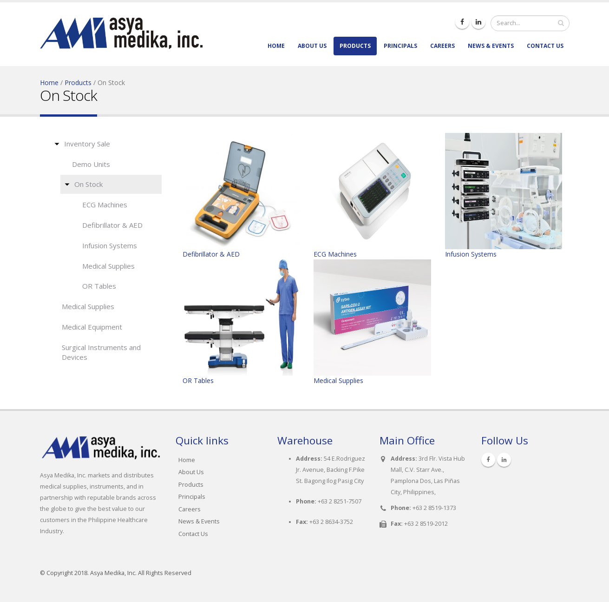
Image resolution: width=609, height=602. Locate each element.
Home (276, 46)
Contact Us (545, 46)
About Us (312, 46)
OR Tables (99, 286)
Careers (442, 46)
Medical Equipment (92, 326)
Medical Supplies (108, 266)
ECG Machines (104, 204)
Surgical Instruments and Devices (101, 352)
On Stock (88, 184)
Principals (400, 46)
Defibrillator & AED (112, 225)
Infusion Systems (109, 245)
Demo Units (91, 164)
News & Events (491, 46)
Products (355, 46)
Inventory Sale (87, 143)
